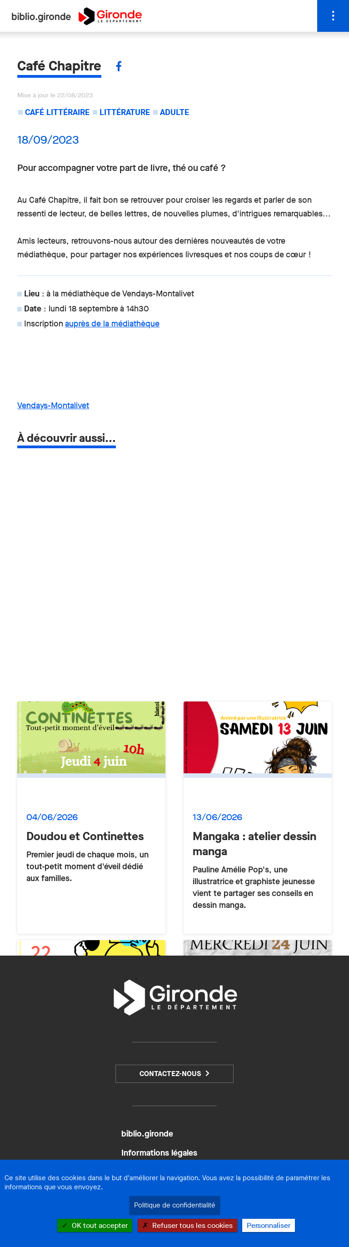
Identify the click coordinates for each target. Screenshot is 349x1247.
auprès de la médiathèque (112, 323)
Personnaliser (268, 1225)
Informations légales (159, 1152)
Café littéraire (57, 112)
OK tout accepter (95, 1225)
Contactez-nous (170, 1073)
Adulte (174, 112)
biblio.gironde (147, 1133)
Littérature (125, 112)
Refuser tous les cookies (187, 1225)
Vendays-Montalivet (53, 405)
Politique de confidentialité (174, 1205)
